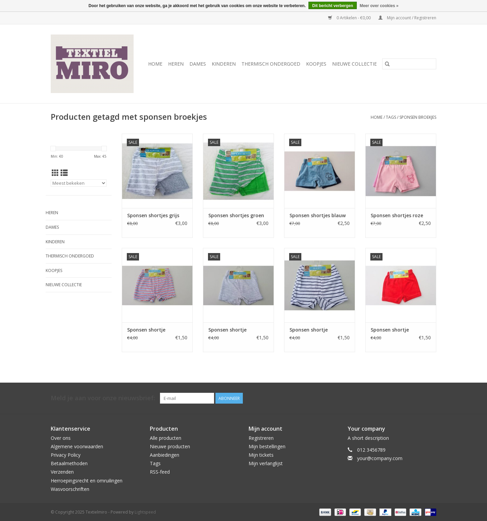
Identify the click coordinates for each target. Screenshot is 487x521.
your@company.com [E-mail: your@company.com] (379, 458)
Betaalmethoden (69, 463)
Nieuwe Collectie (354, 64)
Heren (176, 64)
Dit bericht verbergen (332, 5)
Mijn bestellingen (267, 446)
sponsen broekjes (417, 117)
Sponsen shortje (146, 329)
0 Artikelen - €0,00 (350, 18)
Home (155, 64)
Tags (391, 117)
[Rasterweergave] (55, 173)
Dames (197, 64)
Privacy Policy (65, 455)
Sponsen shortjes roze (397, 215)
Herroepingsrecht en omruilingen (86, 480)
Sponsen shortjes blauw (317, 215)
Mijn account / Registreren (407, 18)
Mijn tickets (261, 455)
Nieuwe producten (170, 446)
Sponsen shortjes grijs (153, 215)
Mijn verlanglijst (266, 463)
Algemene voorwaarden (77, 446)
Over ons (61, 438)
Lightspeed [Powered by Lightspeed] (145, 512)
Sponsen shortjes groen (236, 215)
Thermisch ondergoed (270, 64)
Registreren (261, 438)
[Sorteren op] (79, 183)
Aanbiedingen (164, 455)
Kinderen (224, 64)
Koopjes (316, 64)
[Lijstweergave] (64, 173)
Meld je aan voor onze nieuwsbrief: (103, 398)
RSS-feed (160, 472)
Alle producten (165, 438)
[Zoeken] (409, 64)
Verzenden (62, 472)
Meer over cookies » (379, 5)
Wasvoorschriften (70, 489)
